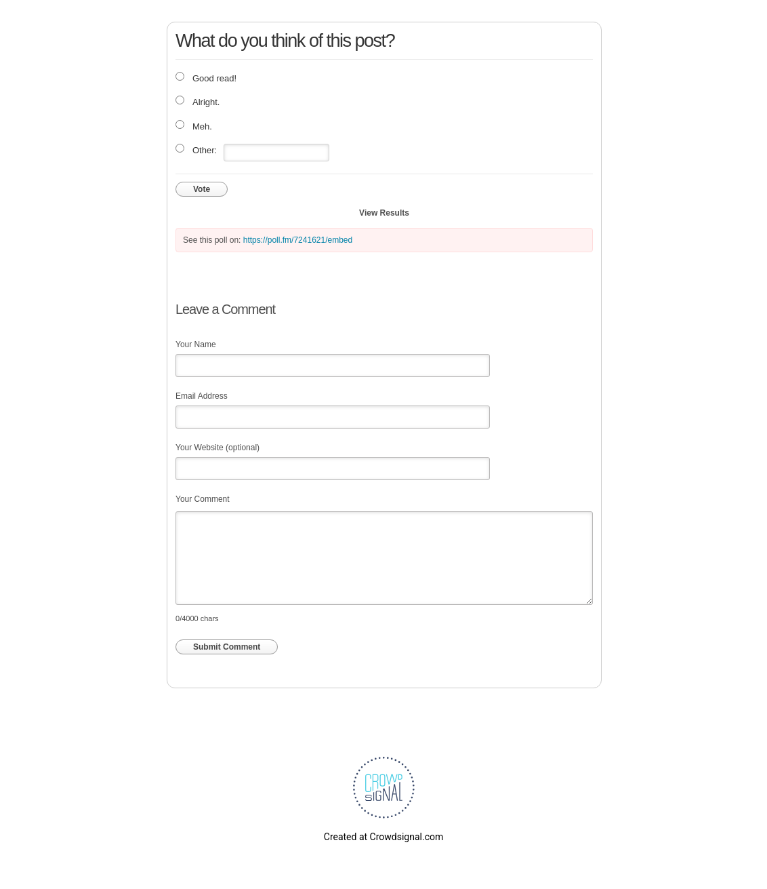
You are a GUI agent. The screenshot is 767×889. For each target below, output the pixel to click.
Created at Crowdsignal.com (383, 836)
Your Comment (202, 499)
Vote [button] (201, 189)
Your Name (195, 344)
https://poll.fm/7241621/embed (297, 240)
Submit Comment (226, 647)
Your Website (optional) (217, 447)
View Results (384, 213)
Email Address (201, 396)
